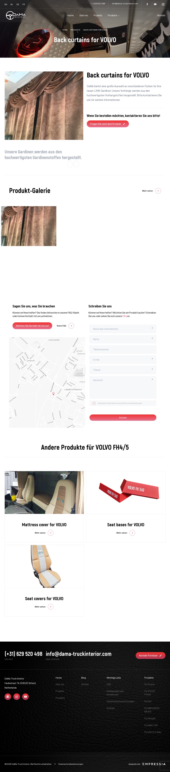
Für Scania (149, 684)
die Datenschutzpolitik (117, 403)
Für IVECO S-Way (152, 732)
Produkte (112, 15)
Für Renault (149, 718)
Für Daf (148, 701)
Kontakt (161, 15)
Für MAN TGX (151, 725)
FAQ (124, 316)
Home (71, 15)
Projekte (98, 15)
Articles (85, 684)
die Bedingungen (135, 403)
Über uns (83, 15)
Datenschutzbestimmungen (120, 701)
